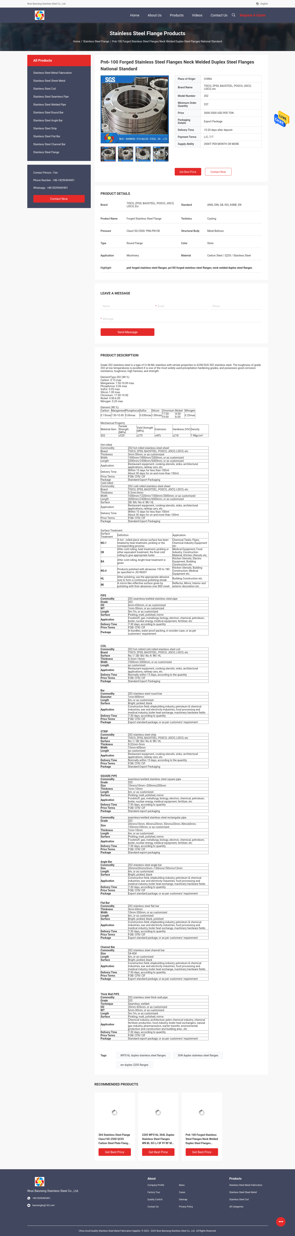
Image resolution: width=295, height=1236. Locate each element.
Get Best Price (187, 171)
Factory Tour (154, 1192)
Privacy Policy (186, 1206)
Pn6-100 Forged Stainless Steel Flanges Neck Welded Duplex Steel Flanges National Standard (202, 1139)
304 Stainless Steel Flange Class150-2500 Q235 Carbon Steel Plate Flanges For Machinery (115, 1139)
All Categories (236, 1206)
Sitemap (183, 1199)
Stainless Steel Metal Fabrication (52, 72)
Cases (182, 1192)
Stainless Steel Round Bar (48, 112)
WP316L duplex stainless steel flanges (143, 1055)
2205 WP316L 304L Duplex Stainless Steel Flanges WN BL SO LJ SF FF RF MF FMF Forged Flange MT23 (158, 1139)
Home (76, 41)
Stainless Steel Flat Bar (46, 136)
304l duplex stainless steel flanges (198, 1055)
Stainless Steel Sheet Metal (49, 80)
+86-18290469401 (63, 180)
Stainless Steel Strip (45, 128)
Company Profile (156, 1185)
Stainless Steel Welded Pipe (49, 104)
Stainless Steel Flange (96, 41)
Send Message (128, 332)
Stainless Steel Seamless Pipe (51, 96)
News (182, 1185)
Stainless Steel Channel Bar (49, 144)
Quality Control (155, 1199)
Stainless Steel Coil (44, 88)
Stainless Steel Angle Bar (48, 120)
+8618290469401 (57, 187)
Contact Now (59, 199)
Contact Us (153, 1206)
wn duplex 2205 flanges (134, 1064)
